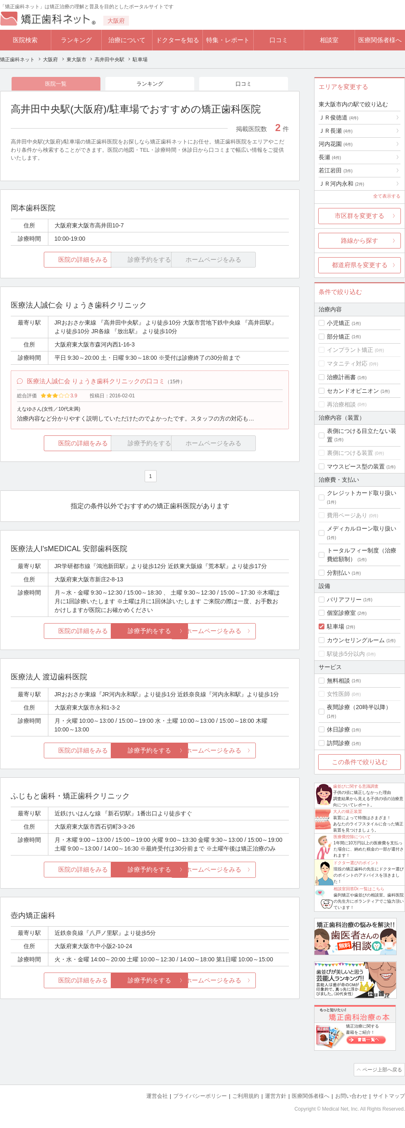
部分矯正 (338, 336)
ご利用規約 (245, 1095)
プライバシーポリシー (200, 1095)
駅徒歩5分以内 (346, 653)
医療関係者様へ (380, 39)
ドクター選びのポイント (356, 862)
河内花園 (336, 144)
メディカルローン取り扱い (361, 528)
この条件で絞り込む (360, 761)
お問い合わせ (351, 1095)
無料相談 (338, 680)
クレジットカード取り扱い (361, 493)
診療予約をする (150, 632)
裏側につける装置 (350, 452)
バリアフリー (344, 599)
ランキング (76, 39)
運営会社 (157, 1095)
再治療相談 (341, 404)
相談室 (329, 39)
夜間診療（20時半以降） (359, 707)
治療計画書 (341, 377)
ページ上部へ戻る (381, 1069)
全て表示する (386, 196)
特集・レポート (228, 39)
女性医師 (338, 694)
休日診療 (338, 729)
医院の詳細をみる (57, 260)
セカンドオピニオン (353, 390)
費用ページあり (347, 515)
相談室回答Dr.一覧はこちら (359, 889)
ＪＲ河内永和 (341, 183)
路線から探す (359, 240)
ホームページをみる (243, 632)
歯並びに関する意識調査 (356, 786)
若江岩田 (336, 170)
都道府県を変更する (360, 264)
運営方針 (275, 1095)
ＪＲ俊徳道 (338, 117)
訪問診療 (338, 743)
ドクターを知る (177, 39)
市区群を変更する (359, 215)
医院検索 (25, 39)
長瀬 (330, 157)
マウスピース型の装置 (356, 466)
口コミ (278, 39)
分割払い (338, 572)
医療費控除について (352, 836)
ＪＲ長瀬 (336, 130)
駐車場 (335, 626)
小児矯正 (338, 323)
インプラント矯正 (350, 350)
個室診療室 (341, 612)
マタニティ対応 (347, 363)
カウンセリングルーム (356, 640)
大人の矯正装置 (347, 811)
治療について (126, 39)
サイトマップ (389, 1095)
